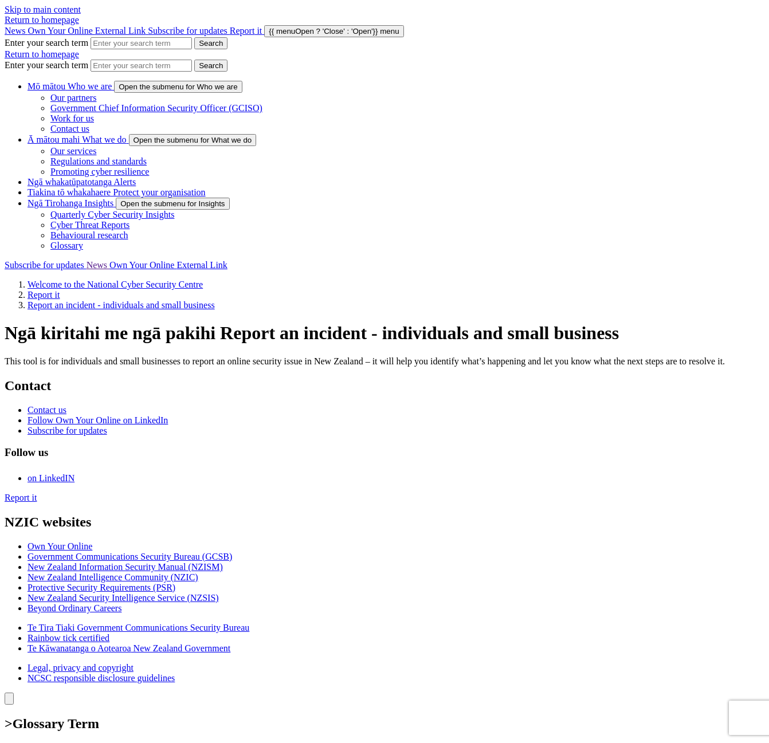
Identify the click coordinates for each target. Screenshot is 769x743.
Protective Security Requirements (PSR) (101, 587)
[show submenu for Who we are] (178, 87)
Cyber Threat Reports (90, 225)
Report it (44, 295)
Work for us (72, 118)
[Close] (9, 699)
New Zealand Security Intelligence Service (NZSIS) (123, 598)
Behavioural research (89, 235)
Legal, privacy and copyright (81, 668)
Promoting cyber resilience (99, 171)
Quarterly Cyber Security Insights (112, 214)
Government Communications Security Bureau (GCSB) (130, 556)
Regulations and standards (98, 161)
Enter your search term (46, 43)
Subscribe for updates (189, 31)
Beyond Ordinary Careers (74, 608)
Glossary (66, 245)
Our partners (73, 98)
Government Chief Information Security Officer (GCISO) (156, 108)
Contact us (69, 128)
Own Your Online (88, 31)
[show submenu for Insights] (172, 204)
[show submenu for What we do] (193, 140)
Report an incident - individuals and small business (121, 305)
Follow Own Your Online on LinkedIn (98, 420)
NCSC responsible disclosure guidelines (101, 678)
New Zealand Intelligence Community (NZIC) (113, 577)
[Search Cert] (210, 43)
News (16, 31)
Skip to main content (43, 9)
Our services (73, 151)
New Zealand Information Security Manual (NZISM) (125, 567)
